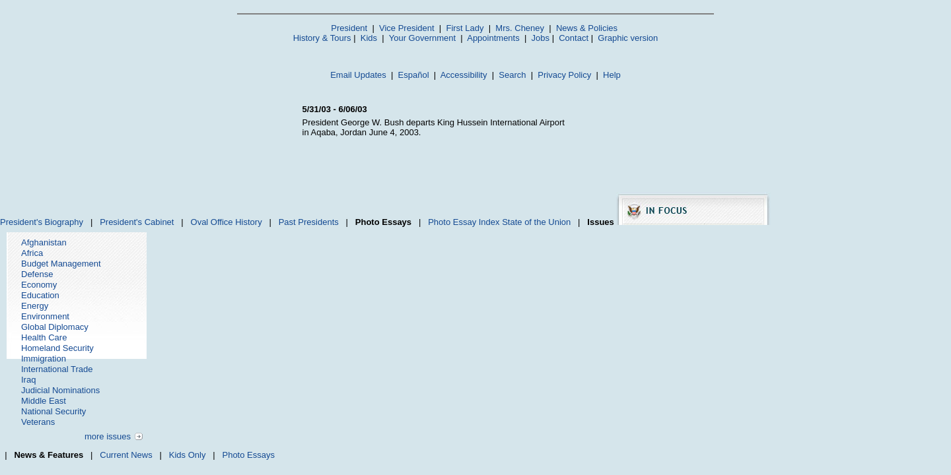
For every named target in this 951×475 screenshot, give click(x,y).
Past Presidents (309, 222)
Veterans (38, 422)
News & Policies (586, 28)
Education (40, 295)
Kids (369, 38)
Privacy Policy (564, 75)
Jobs (540, 38)
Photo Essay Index (463, 222)
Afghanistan (44, 242)
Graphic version (628, 38)
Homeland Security (57, 348)
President (349, 28)
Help (612, 75)
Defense (37, 274)
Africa (32, 253)
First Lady (464, 28)
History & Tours (322, 38)
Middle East (43, 401)
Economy (39, 285)
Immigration (43, 359)
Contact (573, 38)
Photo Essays (248, 455)
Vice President (407, 28)
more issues (108, 436)
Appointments (493, 38)
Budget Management (61, 264)
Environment (45, 316)
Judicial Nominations (60, 390)
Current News (126, 455)
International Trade (56, 369)
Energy (34, 306)
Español (413, 75)
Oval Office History (226, 222)
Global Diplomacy (54, 327)
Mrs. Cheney (519, 28)
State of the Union (536, 222)
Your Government (422, 38)
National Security (53, 411)
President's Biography (41, 222)
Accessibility (463, 75)
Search (512, 75)
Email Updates (358, 75)
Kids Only (187, 455)
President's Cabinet (137, 222)
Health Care (44, 337)
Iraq (28, 380)
